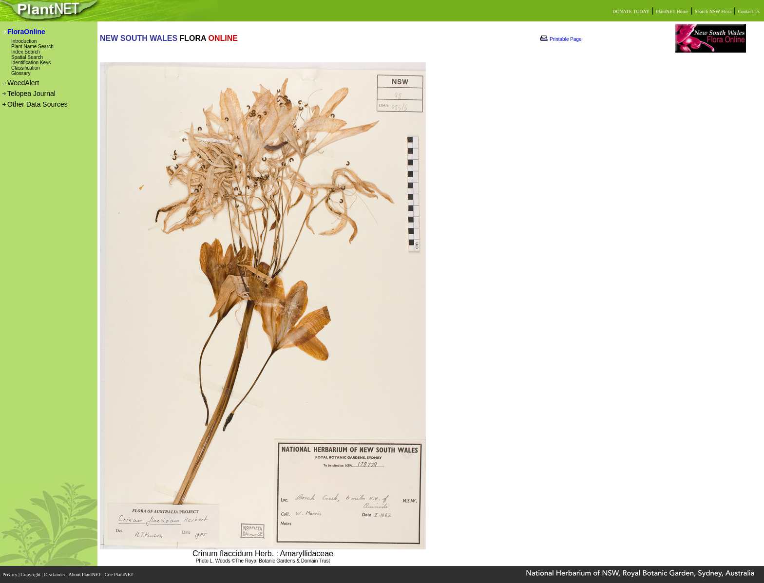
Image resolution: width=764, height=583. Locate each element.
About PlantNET (85, 574)
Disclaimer (55, 574)
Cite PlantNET (119, 574)
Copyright (31, 574)
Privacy (10, 574)
